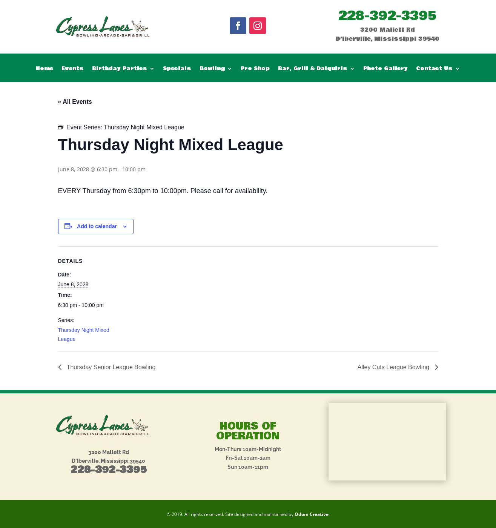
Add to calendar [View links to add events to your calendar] (97, 226)
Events (72, 69)
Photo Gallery (385, 69)
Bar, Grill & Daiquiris (312, 69)
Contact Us (434, 69)
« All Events (75, 101)
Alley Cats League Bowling (394, 367)
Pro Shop (255, 69)
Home (44, 69)
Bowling (212, 69)
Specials (177, 69)
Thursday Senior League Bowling (110, 367)
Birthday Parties (119, 69)
